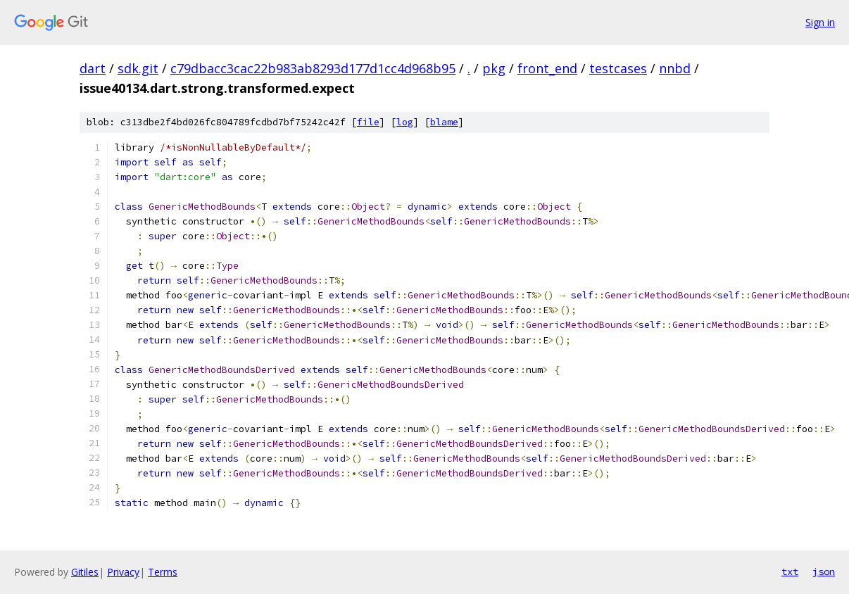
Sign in (820, 22)
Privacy (123, 572)
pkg (493, 68)
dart (93, 68)
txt (789, 571)
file (368, 122)
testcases (618, 68)
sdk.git (138, 68)
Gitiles (85, 572)
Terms (162, 572)
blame (444, 122)
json (823, 571)
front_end (547, 68)
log (404, 122)
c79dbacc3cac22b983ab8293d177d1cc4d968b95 (312, 68)
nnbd (675, 68)
